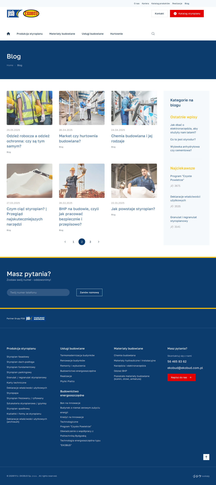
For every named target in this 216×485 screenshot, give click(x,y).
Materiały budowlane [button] (62, 33)
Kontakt (159, 13)
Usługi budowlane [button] (93, 33)
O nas (136, 3)
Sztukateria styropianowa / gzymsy (27, 403)
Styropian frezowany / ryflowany (25, 398)
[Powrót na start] (23, 13)
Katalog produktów (160, 3)
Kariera (145, 3)
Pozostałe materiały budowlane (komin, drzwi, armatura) (131, 377)
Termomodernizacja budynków (77, 355)
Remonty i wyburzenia (72, 365)
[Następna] (98, 241)
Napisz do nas (181, 377)
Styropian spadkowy (18, 408)
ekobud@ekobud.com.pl (185, 368)
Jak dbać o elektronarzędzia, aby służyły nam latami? (184, 128)
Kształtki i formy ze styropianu (24, 413)
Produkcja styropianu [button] (30, 33)
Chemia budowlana (125, 355)
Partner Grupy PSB (16, 318)
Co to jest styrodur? (183, 139)
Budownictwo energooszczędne (78, 370)
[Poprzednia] (65, 241)
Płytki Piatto (67, 381)
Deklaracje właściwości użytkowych (27, 387)
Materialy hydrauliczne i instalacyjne (135, 360)
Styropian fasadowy (18, 356)
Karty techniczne (16, 382)
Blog (187, 3)
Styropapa (12, 392)
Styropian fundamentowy (21, 367)
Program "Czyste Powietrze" (75, 426)
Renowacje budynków (72, 360)
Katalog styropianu (187, 13)
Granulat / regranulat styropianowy (27, 377)
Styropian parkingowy (19, 372)
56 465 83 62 (177, 361)
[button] (153, 33)
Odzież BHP (120, 370)
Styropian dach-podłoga (20, 361)
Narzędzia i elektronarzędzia (130, 365)
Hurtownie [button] (116, 33)
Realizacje (177, 3)
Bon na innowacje (70, 403)
